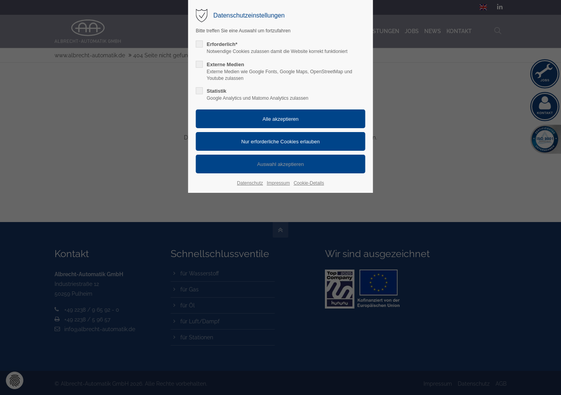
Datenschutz (250, 183)
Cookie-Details (309, 183)
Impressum (278, 183)
